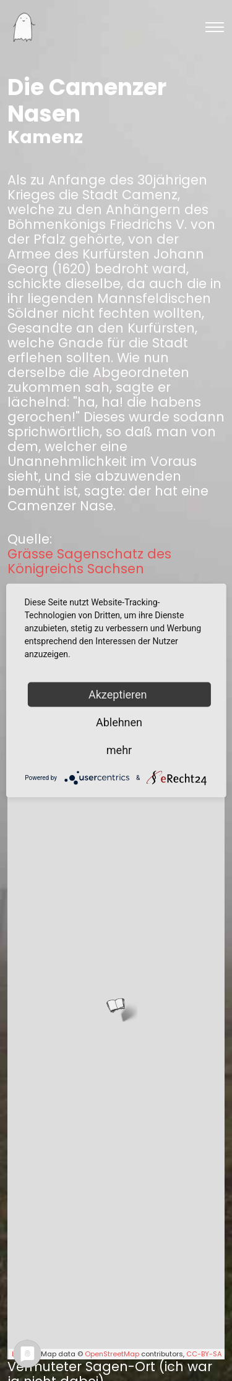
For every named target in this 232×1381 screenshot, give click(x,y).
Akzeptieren (119, 694)
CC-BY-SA (203, 1354)
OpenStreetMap (112, 1354)
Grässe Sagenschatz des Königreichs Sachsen (89, 561)
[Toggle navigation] (215, 27)
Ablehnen (119, 722)
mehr (119, 750)
